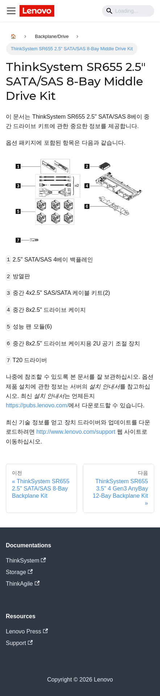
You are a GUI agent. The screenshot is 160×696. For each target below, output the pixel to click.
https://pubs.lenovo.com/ (37, 405)
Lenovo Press (27, 631)
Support (19, 643)
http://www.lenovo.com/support (75, 432)
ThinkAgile (22, 584)
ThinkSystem (26, 560)
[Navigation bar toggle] (11, 10)
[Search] (128, 11)
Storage (19, 572)
